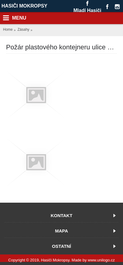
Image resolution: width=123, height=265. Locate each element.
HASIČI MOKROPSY (24, 5)
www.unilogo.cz (101, 260)
